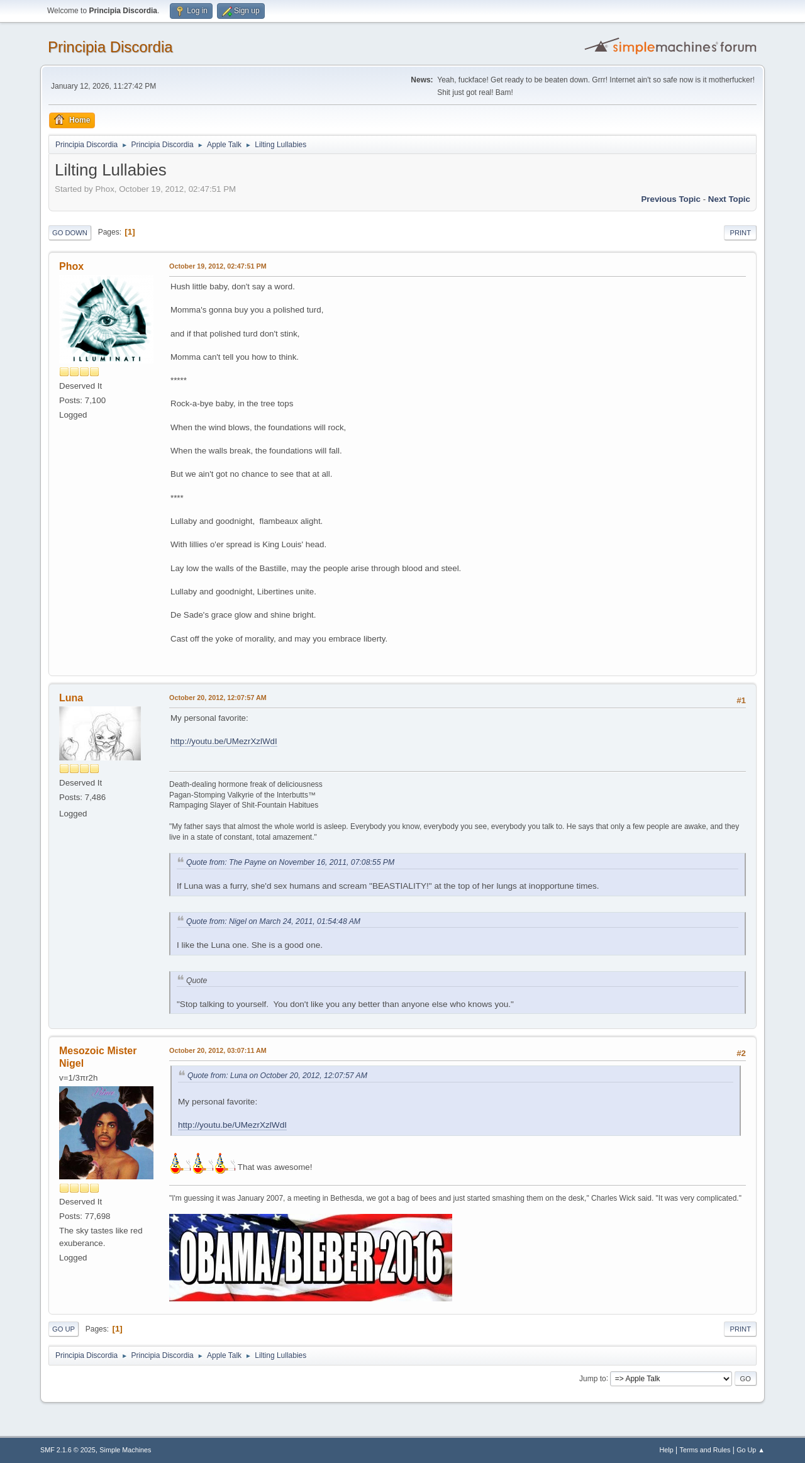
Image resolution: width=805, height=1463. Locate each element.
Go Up (63, 1329)
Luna (71, 698)
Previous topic (671, 199)
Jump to (592, 1378)
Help (667, 1450)
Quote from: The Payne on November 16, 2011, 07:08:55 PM (290, 862)
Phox (71, 266)
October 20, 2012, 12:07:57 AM (218, 697)
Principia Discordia (110, 46)
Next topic (729, 199)
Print (740, 232)
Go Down (69, 232)
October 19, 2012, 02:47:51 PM (218, 266)
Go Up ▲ (750, 1450)
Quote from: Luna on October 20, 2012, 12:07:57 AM (277, 1075)
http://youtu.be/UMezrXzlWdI (223, 741)
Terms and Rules (705, 1450)
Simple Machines (125, 1450)
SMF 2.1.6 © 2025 (68, 1450)
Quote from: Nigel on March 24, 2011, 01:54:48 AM (273, 921)
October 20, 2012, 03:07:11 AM (218, 1050)
